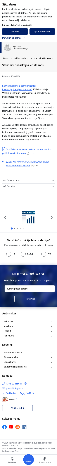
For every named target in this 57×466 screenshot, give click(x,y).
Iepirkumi (8, 326)
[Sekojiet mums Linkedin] (24, 427)
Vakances (8, 321)
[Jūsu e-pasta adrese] (30, 288)
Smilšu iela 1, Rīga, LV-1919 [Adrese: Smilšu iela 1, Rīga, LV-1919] (20, 393)
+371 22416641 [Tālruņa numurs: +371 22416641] (14, 383)
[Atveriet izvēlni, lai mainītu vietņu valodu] (12, 460)
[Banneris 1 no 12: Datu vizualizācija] (28, 217)
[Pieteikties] (29, 299)
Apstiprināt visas (42, 31)
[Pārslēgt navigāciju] (28, 459)
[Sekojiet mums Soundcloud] (17, 427)
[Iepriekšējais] (5, 217)
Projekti (7, 330)
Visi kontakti (17, 408)
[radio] (10, 253)
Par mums (9, 335)
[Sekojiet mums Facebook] (4, 427)
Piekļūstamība (11, 357)
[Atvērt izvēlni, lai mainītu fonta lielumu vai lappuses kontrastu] (44, 460)
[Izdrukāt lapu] (28, 180)
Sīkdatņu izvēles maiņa (15, 366)
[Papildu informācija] (33, 153)
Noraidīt (15, 31)
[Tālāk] (52, 217)
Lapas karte (10, 361)
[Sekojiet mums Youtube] (11, 427)
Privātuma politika (13, 352)
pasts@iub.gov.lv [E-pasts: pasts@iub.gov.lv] (14, 388)
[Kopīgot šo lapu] (28, 186)
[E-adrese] (8, 399)
